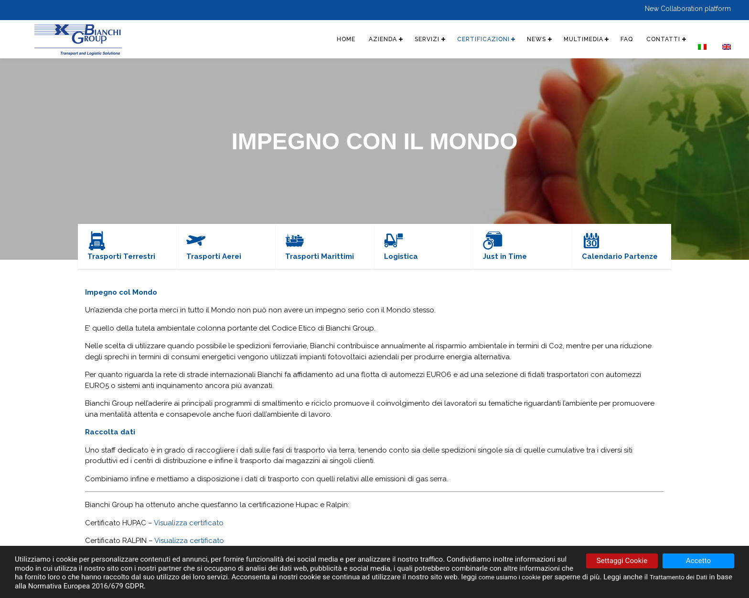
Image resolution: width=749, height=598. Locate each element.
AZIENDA (346, 39)
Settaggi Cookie (622, 561)
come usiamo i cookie (514, 577)
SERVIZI (395, 39)
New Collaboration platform (688, 8)
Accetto (698, 561)
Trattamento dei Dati (691, 577)
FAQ (615, 39)
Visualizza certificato (189, 523)
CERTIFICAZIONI (456, 39)
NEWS (514, 39)
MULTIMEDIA (566, 39)
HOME (306, 39)
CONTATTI (654, 39)
